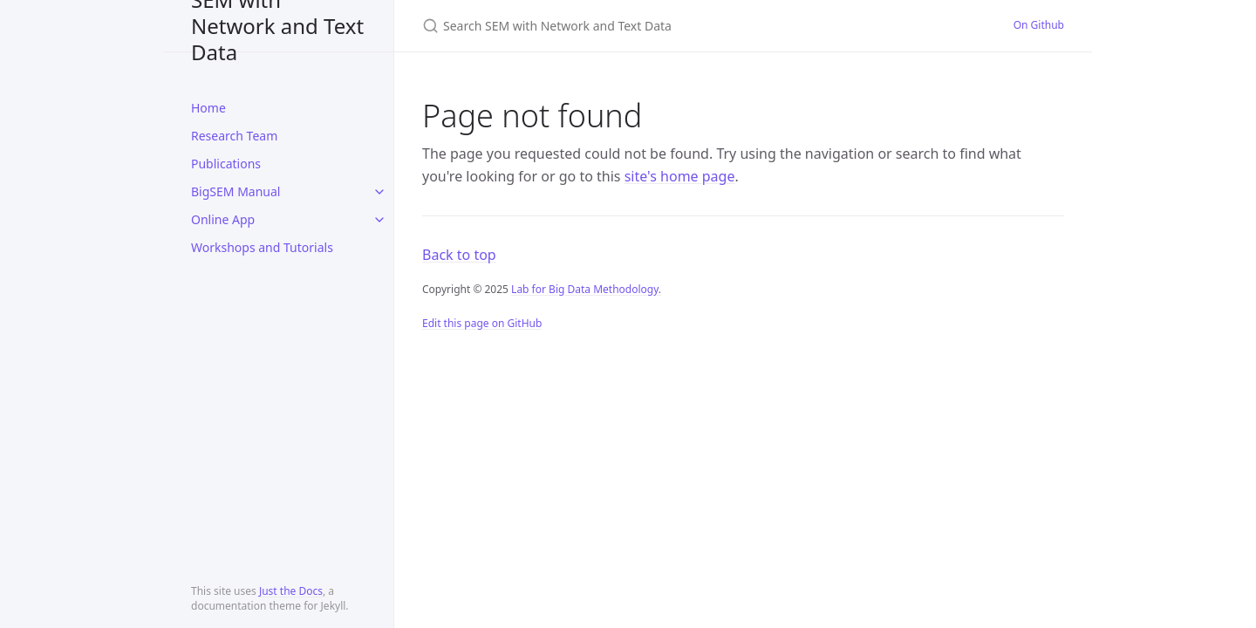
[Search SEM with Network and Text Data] (628, 25)
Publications (226, 163)
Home (208, 107)
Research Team (234, 135)
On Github (1039, 24)
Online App (223, 219)
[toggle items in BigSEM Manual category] (379, 192)
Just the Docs (291, 591)
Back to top (459, 254)
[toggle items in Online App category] (379, 220)
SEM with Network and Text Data (277, 25)
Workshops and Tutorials (262, 247)
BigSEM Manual (235, 191)
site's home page (680, 176)
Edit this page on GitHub (482, 323)
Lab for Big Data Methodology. (586, 289)
